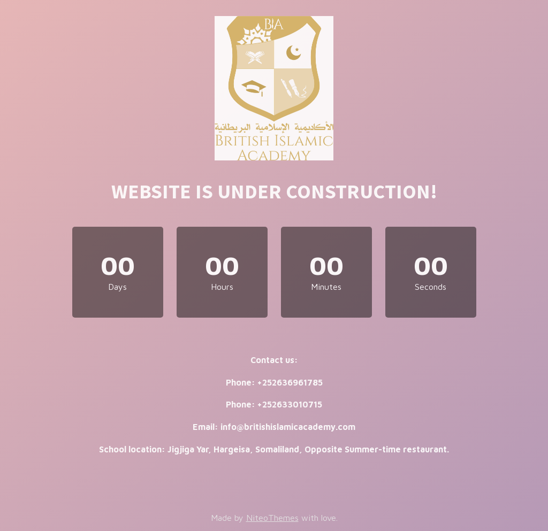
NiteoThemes (272, 517)
